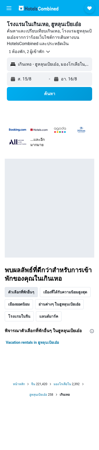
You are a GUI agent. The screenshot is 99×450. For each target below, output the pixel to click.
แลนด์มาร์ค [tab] (48, 316)
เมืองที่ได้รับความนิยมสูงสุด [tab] (65, 292)
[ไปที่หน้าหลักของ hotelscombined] (38, 8)
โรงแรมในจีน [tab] (19, 316)
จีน (33, 384)
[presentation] (91, 331)
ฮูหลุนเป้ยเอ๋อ (38, 394)
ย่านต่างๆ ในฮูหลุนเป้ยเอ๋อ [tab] (59, 304)
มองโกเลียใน (62, 384)
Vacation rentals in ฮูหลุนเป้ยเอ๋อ (32, 342)
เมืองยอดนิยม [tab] (19, 304)
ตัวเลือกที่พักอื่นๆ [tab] (21, 292)
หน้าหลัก (19, 384)
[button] (9, 8)
